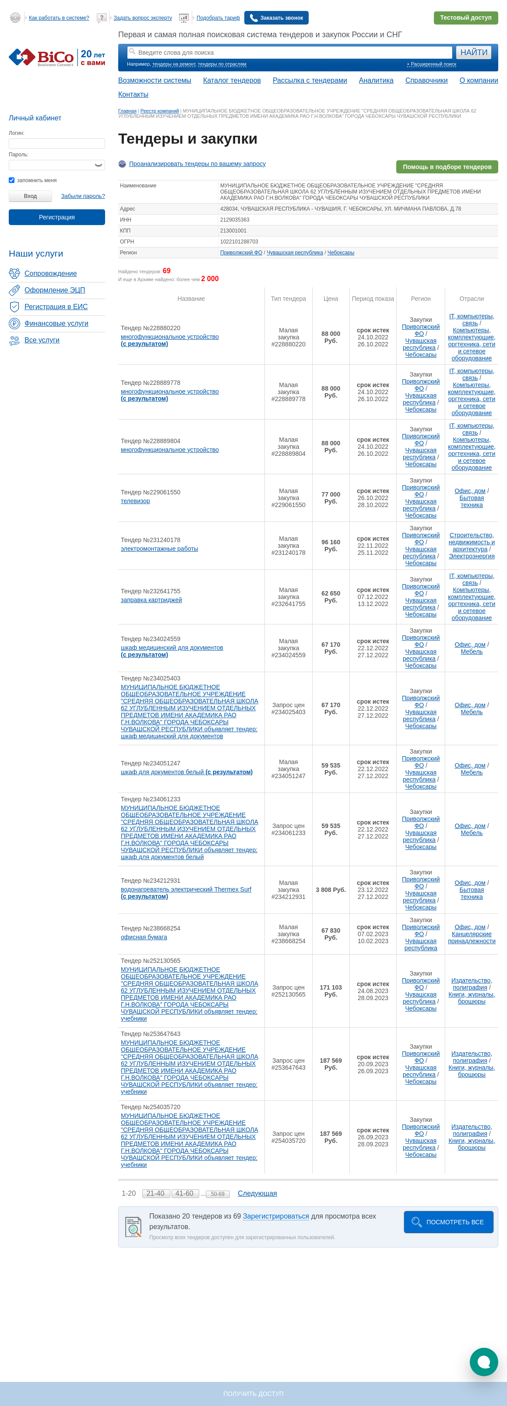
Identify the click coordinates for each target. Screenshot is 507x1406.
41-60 (185, 1193)
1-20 (129, 1193)
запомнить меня (32, 180)
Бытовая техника (472, 501)
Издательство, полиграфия (471, 984)
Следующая (257, 1193)
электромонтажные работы (159, 548)
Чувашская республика (295, 253)
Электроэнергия (472, 556)
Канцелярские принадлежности (472, 937)
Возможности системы (154, 80)
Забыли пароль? (83, 196)
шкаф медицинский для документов (172, 651)
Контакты (133, 94)
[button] (484, 1362)
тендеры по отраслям (222, 64)
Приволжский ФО (241, 253)
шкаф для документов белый (187, 771)
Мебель (472, 651)
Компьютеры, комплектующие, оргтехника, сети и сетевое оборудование (472, 344)
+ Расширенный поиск (431, 64)
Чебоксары (340, 253)
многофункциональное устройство (170, 340)
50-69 (218, 1194)
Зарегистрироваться (276, 1216)
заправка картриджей (151, 599)
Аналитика (376, 80)
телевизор (135, 500)
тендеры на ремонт (173, 64)
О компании (479, 80)
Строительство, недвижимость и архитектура (472, 542)
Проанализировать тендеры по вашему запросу (197, 163)
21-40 (156, 1193)
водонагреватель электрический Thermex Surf (186, 893)
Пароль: (18, 155)
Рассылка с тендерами (310, 80)
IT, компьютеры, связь (471, 320)
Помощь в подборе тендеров (447, 166)
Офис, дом (470, 490)
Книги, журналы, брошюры (471, 998)
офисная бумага (144, 937)
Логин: (17, 133)
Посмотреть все (455, 1222)
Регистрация (57, 217)
